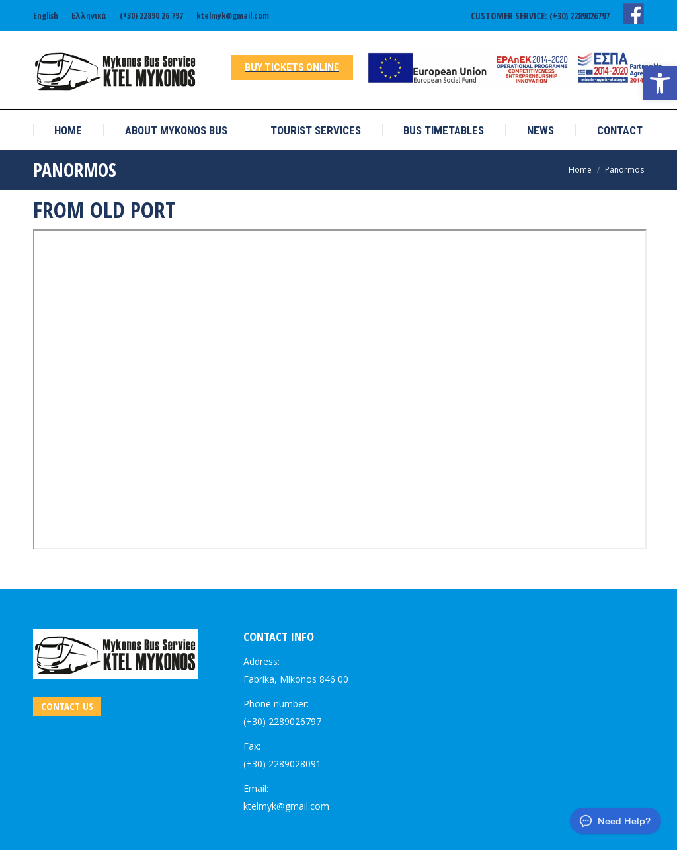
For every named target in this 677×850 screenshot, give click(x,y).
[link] (660, 83)
